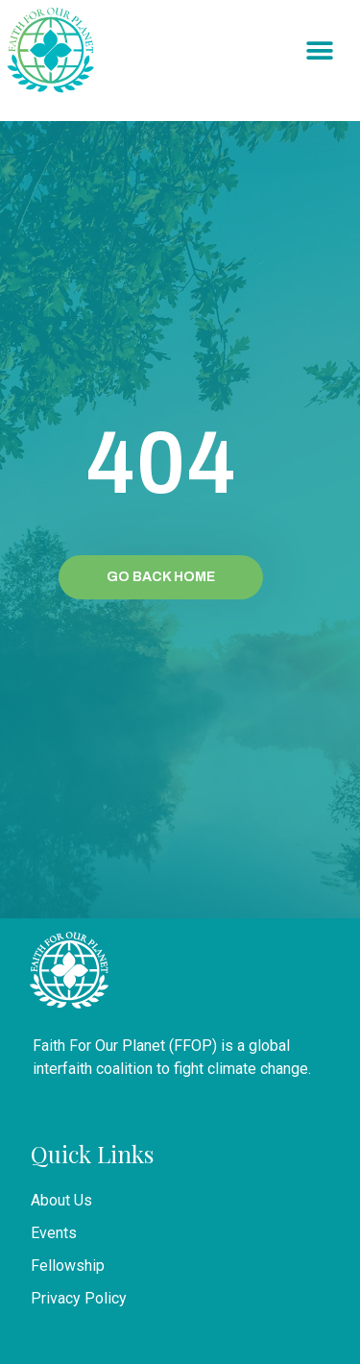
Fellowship (68, 1265)
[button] (319, 51)
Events (54, 1233)
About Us (61, 1200)
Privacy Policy (79, 1298)
